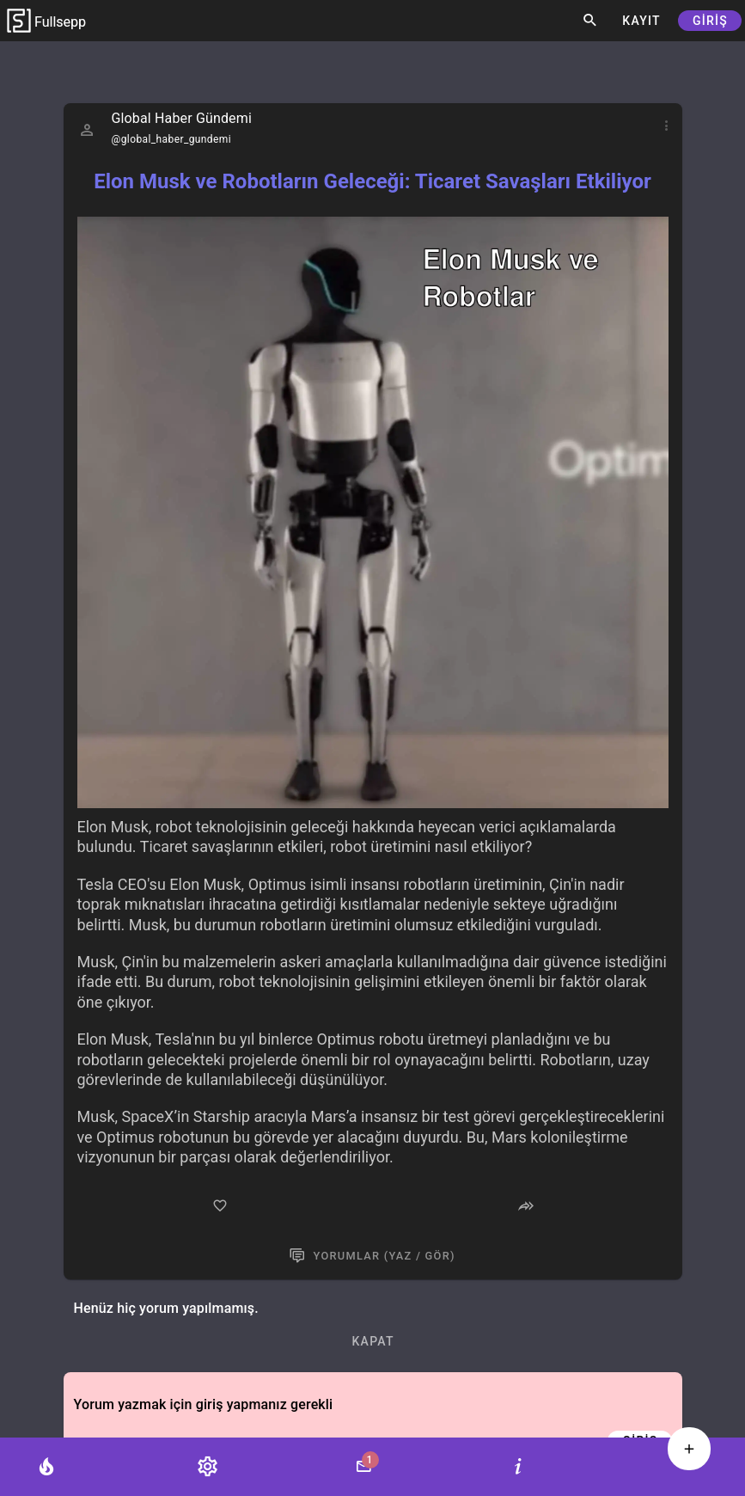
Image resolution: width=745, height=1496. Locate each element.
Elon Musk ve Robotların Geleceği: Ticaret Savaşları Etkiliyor (372, 181)
